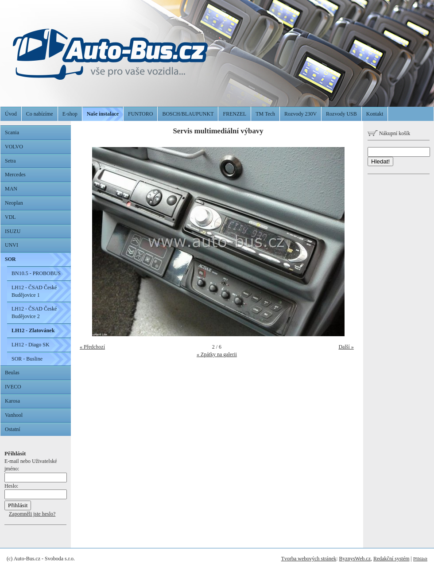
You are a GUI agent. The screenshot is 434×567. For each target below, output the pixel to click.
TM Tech (265, 114)
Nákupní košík (389, 133)
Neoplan (14, 203)
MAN (11, 189)
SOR (10, 259)
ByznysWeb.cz (355, 558)
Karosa (12, 401)
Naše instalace (103, 114)
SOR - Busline (27, 359)
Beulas (12, 372)
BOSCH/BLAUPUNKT (187, 114)
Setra (10, 161)
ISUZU (12, 231)
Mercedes (15, 174)
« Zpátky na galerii (217, 354)
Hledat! (380, 161)
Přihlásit (420, 558)
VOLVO (14, 147)
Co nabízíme (39, 114)
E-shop (70, 114)
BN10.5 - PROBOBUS (36, 273)
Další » (345, 347)
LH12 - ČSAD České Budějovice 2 (34, 312)
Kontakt (375, 114)
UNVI (11, 245)
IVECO (13, 387)
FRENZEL (234, 114)
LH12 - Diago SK (31, 345)
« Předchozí (92, 347)
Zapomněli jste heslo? (32, 514)
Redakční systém (391, 558)
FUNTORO (140, 114)
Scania (12, 132)
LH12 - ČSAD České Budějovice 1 (34, 291)
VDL (10, 217)
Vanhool (14, 415)
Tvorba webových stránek (309, 558)
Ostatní (12, 429)
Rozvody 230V (300, 114)
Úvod (11, 114)
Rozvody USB (341, 114)
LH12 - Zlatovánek (33, 330)
